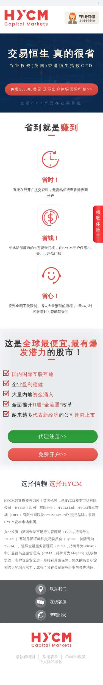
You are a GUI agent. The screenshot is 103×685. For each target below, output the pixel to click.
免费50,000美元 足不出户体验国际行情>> (51, 89)
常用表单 (50, 657)
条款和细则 (25, 657)
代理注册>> (52, 436)
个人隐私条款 (50, 662)
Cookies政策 (75, 657)
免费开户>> (52, 454)
